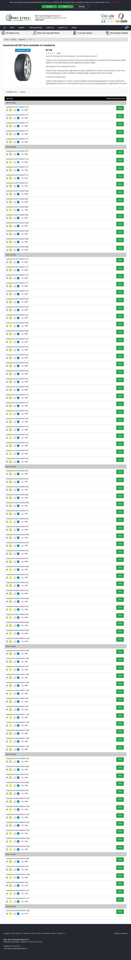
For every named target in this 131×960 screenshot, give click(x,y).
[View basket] (126, 27)
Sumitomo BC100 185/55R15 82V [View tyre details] (17, 315)
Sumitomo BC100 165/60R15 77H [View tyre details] (17, 275)
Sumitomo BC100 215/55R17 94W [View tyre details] (17, 682)
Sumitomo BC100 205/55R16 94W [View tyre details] (17, 566)
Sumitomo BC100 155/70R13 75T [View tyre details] (17, 115)
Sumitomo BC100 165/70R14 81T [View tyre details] (17, 183)
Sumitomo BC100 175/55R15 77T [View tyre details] (17, 283)
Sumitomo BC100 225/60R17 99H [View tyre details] (17, 706)
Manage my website (120, 933)
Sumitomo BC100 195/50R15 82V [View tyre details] (17, 363)
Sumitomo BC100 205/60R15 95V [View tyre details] (17, 435)
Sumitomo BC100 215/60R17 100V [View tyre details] (17, 690)
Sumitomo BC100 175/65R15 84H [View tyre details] (17, 299)
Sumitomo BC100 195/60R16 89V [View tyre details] (17, 519)
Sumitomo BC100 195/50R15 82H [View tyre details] (17, 355)
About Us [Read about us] (19, 933)
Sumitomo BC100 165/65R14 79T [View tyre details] (17, 175)
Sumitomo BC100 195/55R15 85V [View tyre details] (17, 379)
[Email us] (17, 948)
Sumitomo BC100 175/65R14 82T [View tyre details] (17, 199)
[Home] (5, 27)
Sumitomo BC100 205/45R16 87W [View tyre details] (17, 535)
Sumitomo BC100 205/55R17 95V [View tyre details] (17, 666)
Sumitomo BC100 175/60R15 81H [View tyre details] (17, 291)
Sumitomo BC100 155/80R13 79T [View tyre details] (17, 123)
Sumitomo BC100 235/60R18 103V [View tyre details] (17, 822)
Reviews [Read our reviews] (27, 933)
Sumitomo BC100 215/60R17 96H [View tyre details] (17, 698)
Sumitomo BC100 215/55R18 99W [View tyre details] (17, 782)
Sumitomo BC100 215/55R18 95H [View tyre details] (17, 774)
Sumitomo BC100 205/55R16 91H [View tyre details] (17, 550)
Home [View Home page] (7, 40)
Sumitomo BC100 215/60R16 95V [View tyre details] (17, 606)
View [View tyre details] (120, 108)
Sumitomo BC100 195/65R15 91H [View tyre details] (17, 395)
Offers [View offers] (73, 28)
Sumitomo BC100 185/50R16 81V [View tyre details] (17, 471)
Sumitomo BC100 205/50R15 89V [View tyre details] (17, 419)
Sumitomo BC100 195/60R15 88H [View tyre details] (17, 387)
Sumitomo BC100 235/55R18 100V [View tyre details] (17, 814)
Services (21, 28)
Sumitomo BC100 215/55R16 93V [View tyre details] (17, 590)
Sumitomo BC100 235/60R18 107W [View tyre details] (18, 830)
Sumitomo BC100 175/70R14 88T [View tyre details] (17, 207)
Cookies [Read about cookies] (53, 933)
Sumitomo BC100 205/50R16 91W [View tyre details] (17, 542)
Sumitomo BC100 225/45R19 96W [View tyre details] (17, 858)
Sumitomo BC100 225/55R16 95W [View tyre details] (17, 630)
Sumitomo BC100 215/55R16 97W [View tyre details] (17, 598)
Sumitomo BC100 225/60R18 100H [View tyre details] (17, 798)
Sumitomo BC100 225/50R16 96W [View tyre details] (17, 622)
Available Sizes (11, 92)
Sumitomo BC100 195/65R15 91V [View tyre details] (17, 403)
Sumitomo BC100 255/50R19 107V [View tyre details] (17, 890)
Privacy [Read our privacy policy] (33, 933)
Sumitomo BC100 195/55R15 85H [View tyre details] (17, 371)
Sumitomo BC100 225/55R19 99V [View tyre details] (17, 866)
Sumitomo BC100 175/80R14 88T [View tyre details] (17, 215)
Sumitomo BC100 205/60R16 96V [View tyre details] (17, 574)
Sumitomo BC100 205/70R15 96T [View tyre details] (17, 450)
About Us (50, 28)
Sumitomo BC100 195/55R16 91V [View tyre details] (17, 511)
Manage (82, 6)
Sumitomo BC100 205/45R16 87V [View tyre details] (17, 527)
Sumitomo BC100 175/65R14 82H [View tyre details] (17, 191)
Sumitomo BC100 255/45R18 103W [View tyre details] (18, 838)
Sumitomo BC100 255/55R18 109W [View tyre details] (18, 846)
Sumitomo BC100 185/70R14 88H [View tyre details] (17, 247)
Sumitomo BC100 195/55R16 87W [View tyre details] (17, 503)
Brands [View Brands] (13, 40)
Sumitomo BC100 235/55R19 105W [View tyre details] (18, 874)
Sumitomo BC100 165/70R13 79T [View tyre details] (17, 139)
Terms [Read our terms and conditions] (40, 933)
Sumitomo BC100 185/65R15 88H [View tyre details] (17, 331)
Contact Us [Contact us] (62, 28)
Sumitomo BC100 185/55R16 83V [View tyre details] (17, 479)
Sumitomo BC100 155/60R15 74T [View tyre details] (17, 267)
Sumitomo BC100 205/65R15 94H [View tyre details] (17, 443)
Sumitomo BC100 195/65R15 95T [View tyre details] (17, 411)
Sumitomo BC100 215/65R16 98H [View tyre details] (17, 614)
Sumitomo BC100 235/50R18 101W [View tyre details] (18, 806)
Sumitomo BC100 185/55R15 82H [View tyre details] (17, 307)
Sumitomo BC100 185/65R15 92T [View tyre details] (17, 339)
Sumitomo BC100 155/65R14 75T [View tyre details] (17, 151)
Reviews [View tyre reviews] (22, 92)
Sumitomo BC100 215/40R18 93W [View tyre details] (17, 758)
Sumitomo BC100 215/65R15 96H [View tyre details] (17, 458)
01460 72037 (39, 20)
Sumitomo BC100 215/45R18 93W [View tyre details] (17, 766)
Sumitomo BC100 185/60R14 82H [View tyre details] (17, 231)
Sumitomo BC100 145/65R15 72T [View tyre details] (17, 259)
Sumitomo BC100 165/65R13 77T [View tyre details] (17, 131)
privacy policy (115, 2)
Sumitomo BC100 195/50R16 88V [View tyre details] (17, 495)
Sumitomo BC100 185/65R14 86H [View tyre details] (17, 239)
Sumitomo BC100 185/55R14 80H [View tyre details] (17, 223)
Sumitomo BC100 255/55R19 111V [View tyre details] (17, 898)
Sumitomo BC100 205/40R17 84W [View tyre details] (17, 650)
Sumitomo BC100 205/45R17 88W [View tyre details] (17, 658)
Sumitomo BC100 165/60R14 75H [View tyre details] (17, 159)
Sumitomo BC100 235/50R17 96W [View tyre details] (17, 730)
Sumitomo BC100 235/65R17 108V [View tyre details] (17, 738)
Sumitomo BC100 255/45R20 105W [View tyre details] (18, 910)
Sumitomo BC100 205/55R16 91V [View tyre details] (17, 558)
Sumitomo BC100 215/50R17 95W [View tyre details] (17, 674)
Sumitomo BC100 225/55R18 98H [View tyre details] (17, 790)
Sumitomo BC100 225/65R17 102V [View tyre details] (17, 722)
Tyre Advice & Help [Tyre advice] (35, 28)
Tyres (12, 28)
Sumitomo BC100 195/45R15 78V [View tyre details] (17, 347)
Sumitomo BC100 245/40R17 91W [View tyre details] (17, 746)
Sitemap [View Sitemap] (46, 933)
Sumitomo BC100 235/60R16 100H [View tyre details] (17, 638)
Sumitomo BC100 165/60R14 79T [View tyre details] (17, 167)
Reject (65, 6)
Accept (49, 6)
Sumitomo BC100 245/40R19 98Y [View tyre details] (17, 882)
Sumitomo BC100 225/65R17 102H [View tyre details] (17, 714)
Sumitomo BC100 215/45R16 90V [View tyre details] (17, 582)
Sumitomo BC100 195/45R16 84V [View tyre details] (17, 487)
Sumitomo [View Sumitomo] (22, 40)
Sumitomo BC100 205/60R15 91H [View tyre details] (17, 427)
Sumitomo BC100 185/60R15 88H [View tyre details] (17, 323)
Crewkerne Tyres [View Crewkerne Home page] (9, 933)
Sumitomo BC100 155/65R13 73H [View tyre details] (17, 107)
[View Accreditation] (121, 18)
